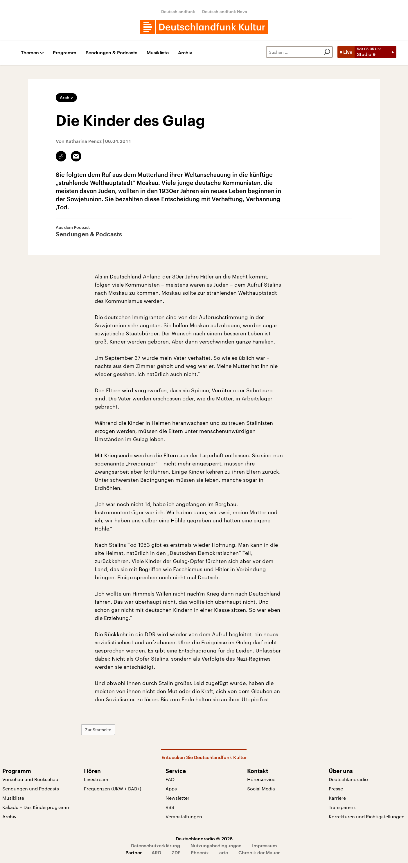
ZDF (176, 852)
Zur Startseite (112, 729)
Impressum (264, 845)
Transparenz (342, 807)
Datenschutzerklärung (155, 845)
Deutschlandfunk (178, 11)
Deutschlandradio (348, 779)
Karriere (337, 798)
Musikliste (158, 52)
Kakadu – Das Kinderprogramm (36, 807)
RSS (170, 807)
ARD (156, 852)
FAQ (170, 779)
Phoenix (200, 852)
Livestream (96, 779)
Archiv (185, 52)
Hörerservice (261, 779)
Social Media (261, 788)
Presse (336, 788)
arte (223, 852)
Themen (30, 52)
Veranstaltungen (184, 816)
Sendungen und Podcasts (30, 788)
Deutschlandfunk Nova (224, 11)
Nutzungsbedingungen (216, 845)
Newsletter (177, 798)
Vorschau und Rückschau (30, 779)
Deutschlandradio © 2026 (204, 838)
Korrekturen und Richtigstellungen (367, 816)
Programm (64, 52)
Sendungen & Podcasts (111, 52)
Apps (171, 788)
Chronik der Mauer (259, 852)
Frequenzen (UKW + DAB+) (112, 788)
